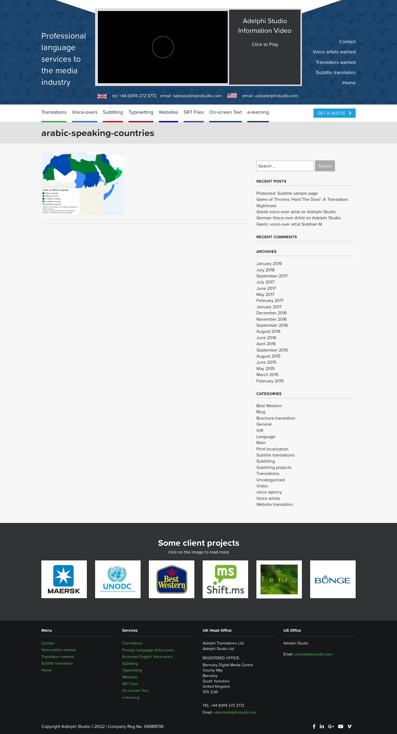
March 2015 (267, 374)
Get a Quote (335, 113)
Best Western (269, 405)
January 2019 (269, 263)
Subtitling (113, 112)
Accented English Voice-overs (147, 656)
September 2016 (272, 325)
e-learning (258, 112)
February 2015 (270, 380)
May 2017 (265, 294)
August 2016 (268, 331)
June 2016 (266, 337)
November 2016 (271, 319)
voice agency (269, 492)
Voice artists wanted (334, 51)
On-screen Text (225, 112)
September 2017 (272, 275)
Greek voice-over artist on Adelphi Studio (296, 211)
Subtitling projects (273, 467)
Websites (168, 112)
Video (262, 485)
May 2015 (265, 368)
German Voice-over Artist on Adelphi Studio (298, 217)
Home (349, 82)
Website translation (274, 504)
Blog (260, 411)
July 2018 (265, 269)
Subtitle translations (275, 455)
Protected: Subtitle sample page (287, 193)
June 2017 (266, 288)
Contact (347, 41)
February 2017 (269, 300)
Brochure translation (275, 418)
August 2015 (268, 356)
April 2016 (266, 343)
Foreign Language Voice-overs (148, 650)
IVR (259, 430)
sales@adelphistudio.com (197, 95)
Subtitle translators (336, 72)
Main (261, 442)
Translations (53, 112)
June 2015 (266, 362)
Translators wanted (336, 62)
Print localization (272, 449)
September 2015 (272, 350)
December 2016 (271, 312)
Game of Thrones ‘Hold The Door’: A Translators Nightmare (302, 202)
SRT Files (194, 112)
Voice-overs (84, 112)
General (264, 424)
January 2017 (268, 306)
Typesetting (140, 112)
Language (265, 436)
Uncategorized (270, 479)
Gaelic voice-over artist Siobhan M (289, 224)
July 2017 (265, 282)
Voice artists (268, 498)
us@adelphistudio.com (276, 95)
